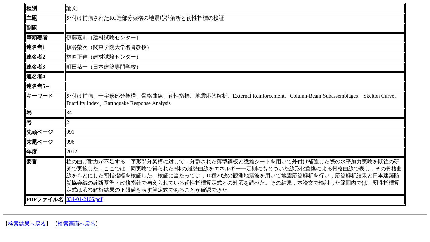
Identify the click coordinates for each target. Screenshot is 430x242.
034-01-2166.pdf (84, 199)
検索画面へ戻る (76, 224)
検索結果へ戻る (27, 224)
